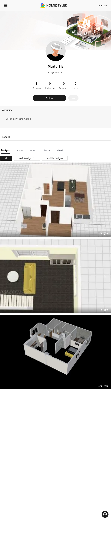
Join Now (102, 5)
